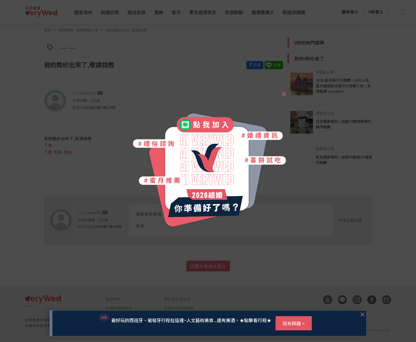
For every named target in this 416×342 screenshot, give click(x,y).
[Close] (283, 91)
